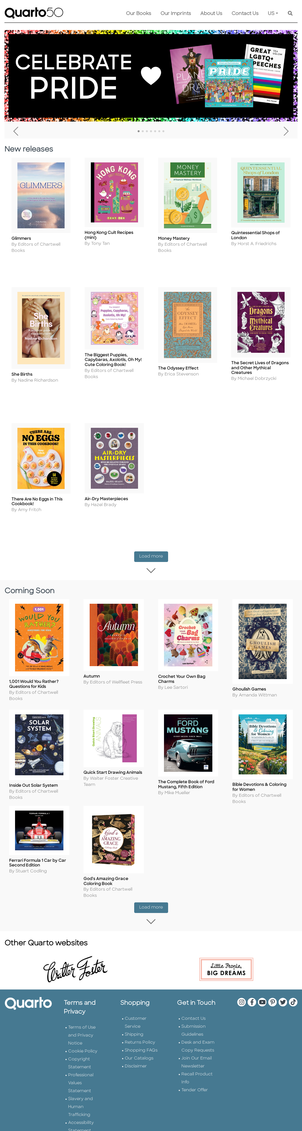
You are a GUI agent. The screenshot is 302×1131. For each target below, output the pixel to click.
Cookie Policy (82, 1027)
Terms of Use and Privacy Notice (82, 1011)
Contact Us (245, 13)
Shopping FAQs (141, 1026)
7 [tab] (163, 131)
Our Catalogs (139, 1034)
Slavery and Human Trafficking (80, 1082)
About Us (211, 13)
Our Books (138, 13)
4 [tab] (151, 131)
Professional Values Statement (80, 1059)
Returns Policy (140, 1018)
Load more (153, 529)
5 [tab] (155, 131)
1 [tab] (139, 131)
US (271, 13)
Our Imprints (175, 13)
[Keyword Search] (290, 14)
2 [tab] (143, 131)
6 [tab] (159, 131)
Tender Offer (194, 1066)
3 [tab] (147, 131)
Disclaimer (136, 1042)
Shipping (134, 1010)
